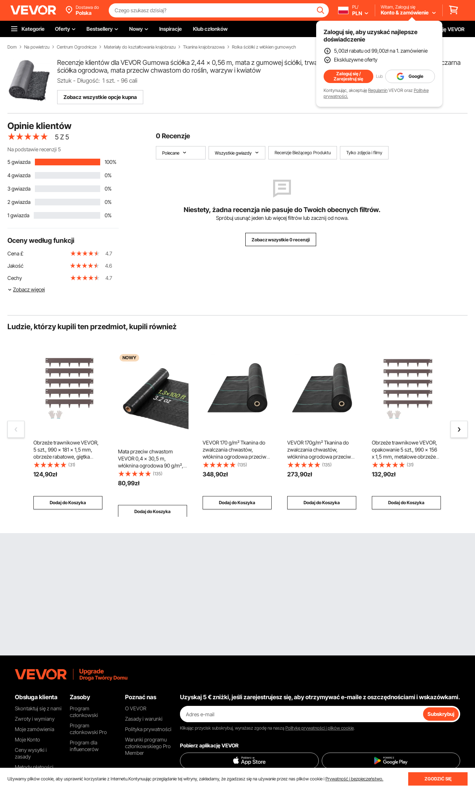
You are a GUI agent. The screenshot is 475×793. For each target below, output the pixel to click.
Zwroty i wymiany (35, 719)
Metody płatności (34, 767)
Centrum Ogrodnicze (76, 47)
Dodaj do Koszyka (68, 502)
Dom (12, 47)
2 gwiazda (18, 202)
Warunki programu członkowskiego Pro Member (148, 746)
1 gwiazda (18, 215)
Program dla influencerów (84, 745)
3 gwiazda (18, 188)
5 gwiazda (18, 162)
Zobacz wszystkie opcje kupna (100, 97)
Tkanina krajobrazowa (204, 47)
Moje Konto (27, 739)
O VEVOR (135, 708)
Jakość (15, 265)
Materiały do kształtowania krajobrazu (140, 47)
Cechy (14, 278)
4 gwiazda (18, 175)
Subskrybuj (441, 714)
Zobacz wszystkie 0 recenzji (281, 239)
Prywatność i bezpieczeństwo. (354, 779)
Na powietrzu (36, 47)
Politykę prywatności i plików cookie (319, 728)
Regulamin (377, 90)
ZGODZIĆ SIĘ (438, 779)
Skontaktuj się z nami (38, 708)
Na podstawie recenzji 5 (34, 149)
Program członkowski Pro (88, 728)
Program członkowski (84, 711)
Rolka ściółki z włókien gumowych (264, 47)
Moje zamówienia (34, 729)
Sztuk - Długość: (78, 80)
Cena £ (15, 253)
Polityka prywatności (148, 729)
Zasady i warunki (144, 719)
